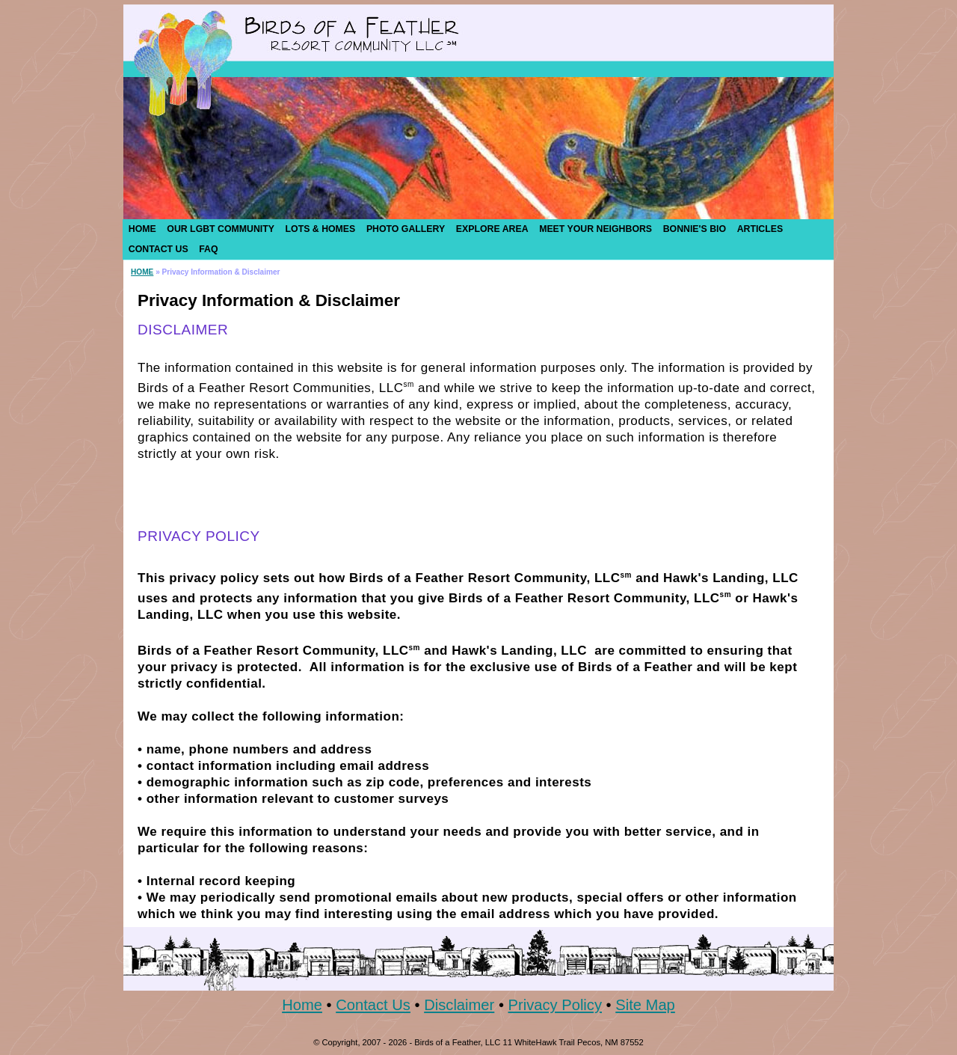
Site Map (645, 1005)
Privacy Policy (555, 1005)
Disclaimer (459, 1005)
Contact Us (373, 1005)
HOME (142, 272)
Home (302, 1005)
